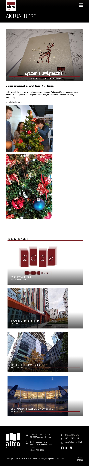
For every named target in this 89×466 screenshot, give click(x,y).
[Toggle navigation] (81, 5)
